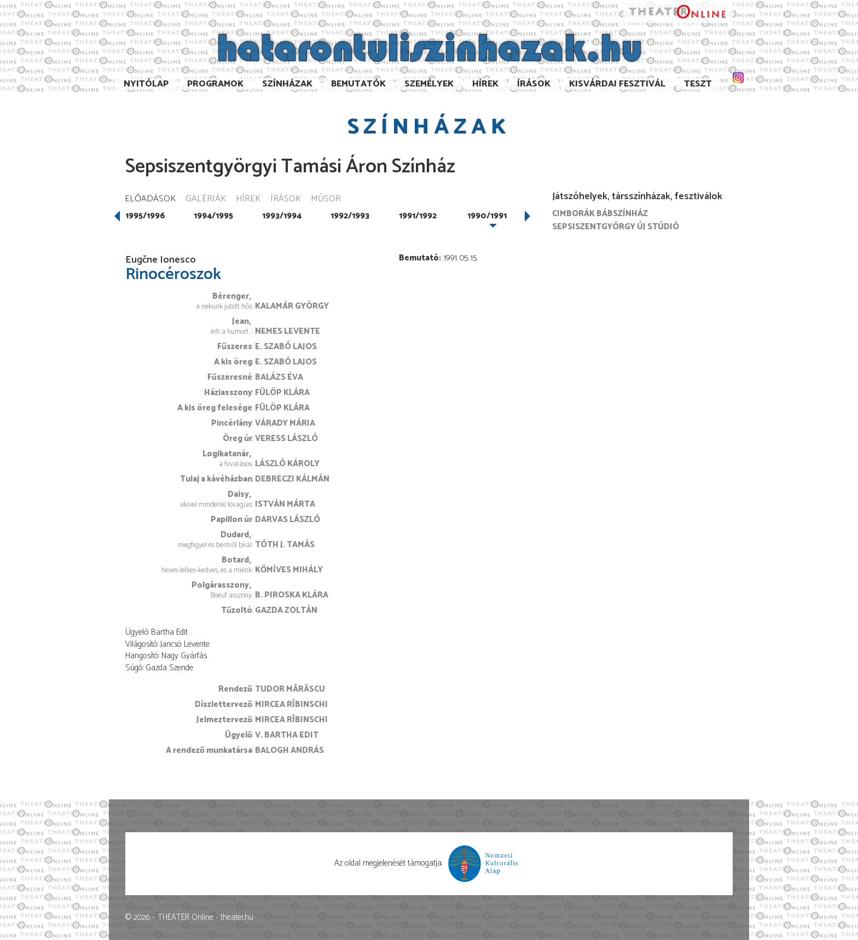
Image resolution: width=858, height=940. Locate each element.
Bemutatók (358, 84)
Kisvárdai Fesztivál (617, 84)
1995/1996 (145, 216)
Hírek (485, 84)
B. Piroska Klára (291, 595)
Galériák (205, 199)
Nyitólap (146, 84)
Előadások (150, 199)
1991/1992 (418, 216)
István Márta (285, 504)
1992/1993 (350, 216)
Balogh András (289, 750)
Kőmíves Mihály (289, 570)
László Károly (287, 464)
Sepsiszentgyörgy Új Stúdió (615, 227)
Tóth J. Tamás (285, 545)
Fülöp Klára (282, 392)
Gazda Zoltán (286, 610)
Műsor (326, 199)
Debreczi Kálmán (292, 479)
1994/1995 (213, 216)
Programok (215, 84)
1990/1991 (487, 216)
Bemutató (419, 258)
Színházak (287, 84)
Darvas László (287, 519)
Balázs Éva (279, 377)
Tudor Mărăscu (290, 689)
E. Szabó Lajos (286, 346)
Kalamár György (292, 306)
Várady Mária (285, 423)
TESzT (698, 84)
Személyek (429, 84)
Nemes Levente (287, 331)
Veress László (286, 438)
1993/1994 (282, 216)
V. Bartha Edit (286, 735)
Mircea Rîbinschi (291, 704)
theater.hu (237, 917)
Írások (533, 84)
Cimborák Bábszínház (600, 214)
